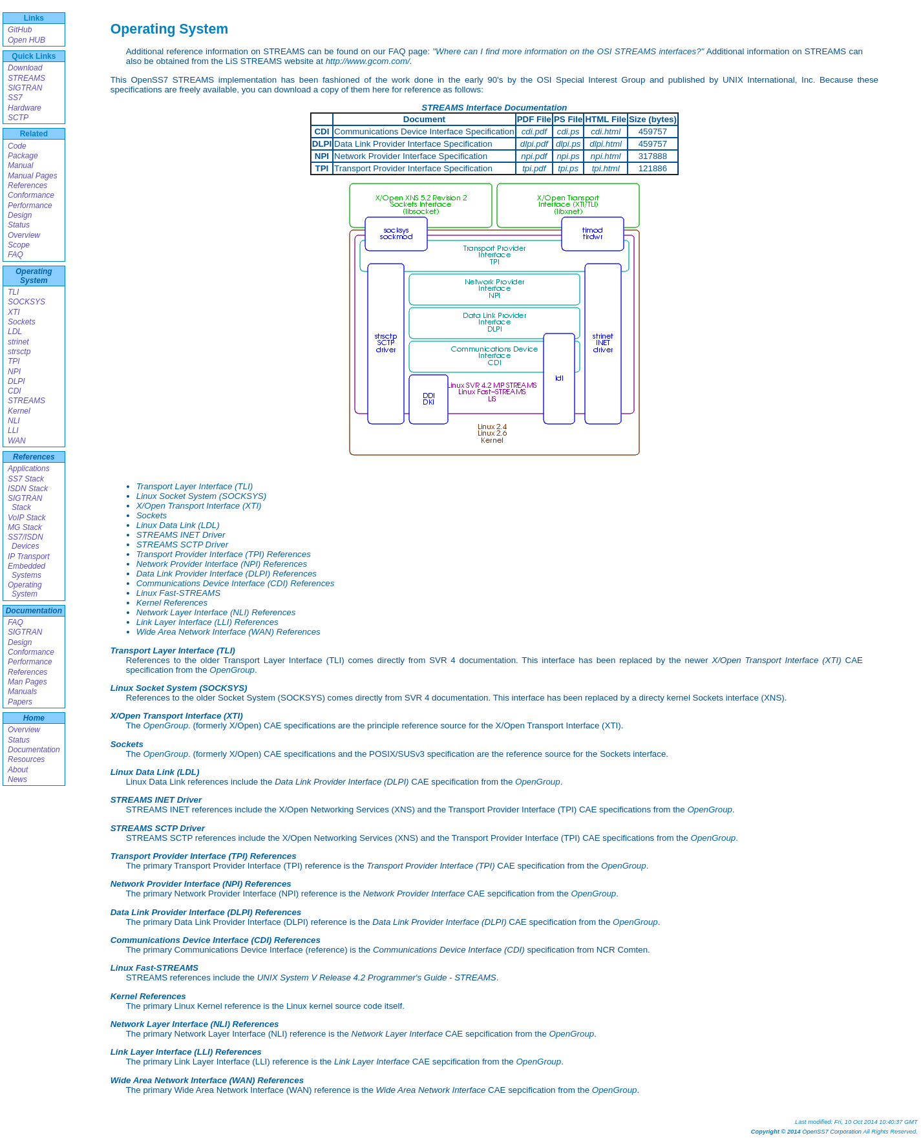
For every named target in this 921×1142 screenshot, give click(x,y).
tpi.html (606, 168)
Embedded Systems (26, 571)
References (27, 185)
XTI (14, 312)
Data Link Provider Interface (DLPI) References (226, 573)
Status (19, 224)
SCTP (18, 117)
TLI (13, 292)
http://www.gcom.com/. (369, 61)
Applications (29, 468)
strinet (18, 341)
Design (20, 215)
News (17, 779)
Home (34, 718)
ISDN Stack (28, 488)
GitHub (20, 29)
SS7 (15, 97)
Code (17, 146)
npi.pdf (534, 156)
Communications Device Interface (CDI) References (235, 583)
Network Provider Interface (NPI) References (221, 564)
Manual (20, 165)
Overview (24, 235)
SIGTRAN (25, 87)
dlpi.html (605, 144)
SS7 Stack (26, 478)
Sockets (22, 321)
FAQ (15, 254)
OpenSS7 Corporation (832, 1131)
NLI (14, 420)
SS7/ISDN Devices (25, 542)
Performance (30, 205)
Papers (20, 701)
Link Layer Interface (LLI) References (207, 622)
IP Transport (29, 556)
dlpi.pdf (534, 144)
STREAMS (26, 78)
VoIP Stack (26, 517)
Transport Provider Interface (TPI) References (223, 554)
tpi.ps (568, 168)
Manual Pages (33, 175)
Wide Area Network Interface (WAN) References (228, 632)
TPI (14, 361)
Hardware (24, 107)
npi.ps (568, 156)
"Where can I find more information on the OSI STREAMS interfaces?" (568, 51)
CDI (14, 391)
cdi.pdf (534, 131)
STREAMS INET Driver (181, 535)
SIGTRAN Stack (25, 503)
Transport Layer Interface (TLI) (194, 486)
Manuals (22, 691)
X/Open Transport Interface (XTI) (199, 506)
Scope (19, 244)
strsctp (19, 351)
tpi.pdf (533, 168)
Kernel (19, 411)
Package (23, 155)
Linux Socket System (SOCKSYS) (201, 496)
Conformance (31, 195)
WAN (17, 440)
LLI (13, 430)
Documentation (34, 610)
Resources (26, 759)
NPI (14, 371)
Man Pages (27, 681)
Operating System (34, 276)
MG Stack (25, 527)
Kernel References (171, 603)
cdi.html (605, 131)
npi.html (606, 156)
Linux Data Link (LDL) (178, 525)
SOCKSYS (26, 301)
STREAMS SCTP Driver (182, 544)
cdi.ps (568, 131)
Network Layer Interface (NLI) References (216, 612)
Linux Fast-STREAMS (178, 593)
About (18, 769)
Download (25, 67)
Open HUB (26, 40)
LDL (15, 331)
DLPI (16, 381)
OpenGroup (232, 670)
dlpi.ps (568, 144)
